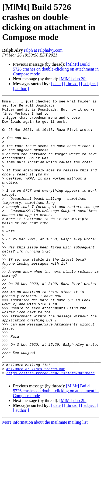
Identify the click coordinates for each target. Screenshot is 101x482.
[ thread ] (72, 83)
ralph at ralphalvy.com (43, 50)
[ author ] (21, 88)
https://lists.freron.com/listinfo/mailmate (50, 428)
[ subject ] (89, 83)
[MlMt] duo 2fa (72, 79)
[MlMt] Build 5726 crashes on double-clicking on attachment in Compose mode (56, 69)
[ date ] (57, 83)
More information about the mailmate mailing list (45, 477)
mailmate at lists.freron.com (35, 423)
